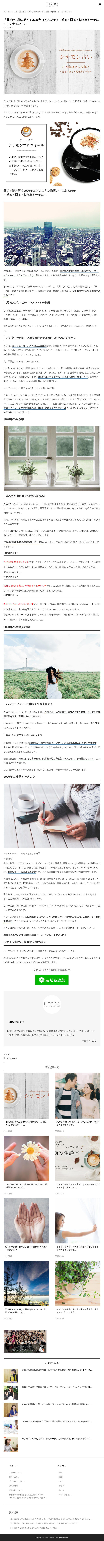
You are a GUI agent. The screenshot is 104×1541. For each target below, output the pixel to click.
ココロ (60, 1481)
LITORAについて (15, 1472)
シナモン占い (11, 1058)
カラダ (60, 1486)
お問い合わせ (14, 1477)
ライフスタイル (64, 1495)
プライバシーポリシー (17, 1481)
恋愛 (60, 1477)
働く (60, 1472)
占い (8, 1054)
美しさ (60, 1490)
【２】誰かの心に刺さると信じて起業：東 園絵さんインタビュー (34, 1528)
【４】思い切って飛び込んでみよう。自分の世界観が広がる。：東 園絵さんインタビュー (43, 1523)
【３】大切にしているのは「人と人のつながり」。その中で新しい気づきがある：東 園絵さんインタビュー (50, 1519)
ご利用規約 (13, 1486)
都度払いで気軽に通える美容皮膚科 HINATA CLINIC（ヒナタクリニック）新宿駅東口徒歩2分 (27, 1496)
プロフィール (88, 1041)
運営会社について (16, 1490)
